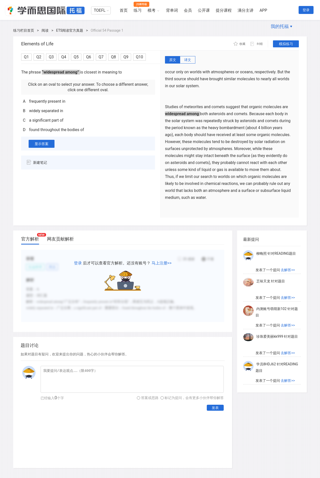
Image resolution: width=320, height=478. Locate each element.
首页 (124, 10)
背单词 (172, 10)
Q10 (139, 57)
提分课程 (224, 10)
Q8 (113, 57)
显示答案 (42, 144)
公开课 (204, 10)
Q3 (51, 57)
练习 (138, 10)
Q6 (88, 57)
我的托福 (280, 26)
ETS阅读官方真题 (69, 30)
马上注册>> (162, 263)
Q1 (26, 57)
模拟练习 (286, 44)
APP (263, 10)
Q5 (76, 57)
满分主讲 (246, 10)
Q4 (63, 57)
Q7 (101, 57)
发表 (215, 408)
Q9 (125, 57)
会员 (188, 10)
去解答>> (288, 270)
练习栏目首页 (23, 30)
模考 (152, 10)
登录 (306, 10)
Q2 (38, 57)
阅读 (45, 30)
